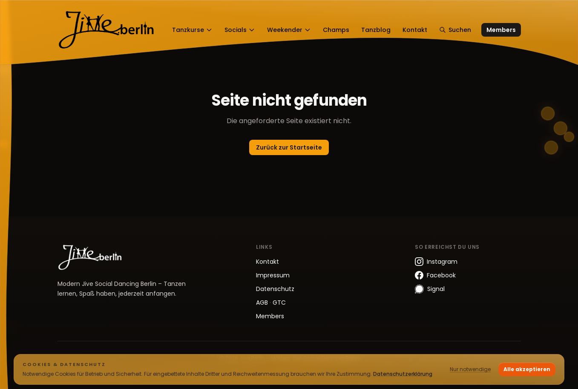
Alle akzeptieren (526, 369)
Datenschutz (275, 289)
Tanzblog (376, 30)
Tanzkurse (192, 30)
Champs (336, 30)
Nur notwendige (470, 369)
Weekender (289, 30)
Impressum (273, 275)
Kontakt (415, 30)
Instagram (436, 261)
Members (501, 30)
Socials (239, 30)
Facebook (435, 275)
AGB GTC (271, 302)
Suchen (455, 30)
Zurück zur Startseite (289, 147)
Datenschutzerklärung (402, 373)
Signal (430, 289)
